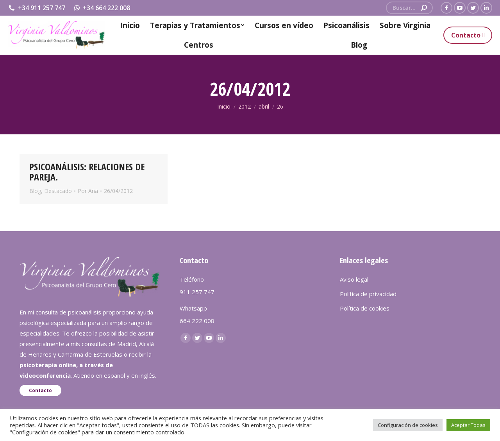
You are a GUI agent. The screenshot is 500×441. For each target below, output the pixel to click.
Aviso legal (354, 279)
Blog (35, 191)
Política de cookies (364, 308)
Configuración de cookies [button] (408, 425)
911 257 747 (197, 292)
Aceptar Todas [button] (468, 425)
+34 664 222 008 (101, 8)
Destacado (58, 191)
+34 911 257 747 (36, 8)
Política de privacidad (368, 294)
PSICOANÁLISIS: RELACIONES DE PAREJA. (87, 171)
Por (88, 191)
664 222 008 (197, 321)
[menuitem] (130, 25)
